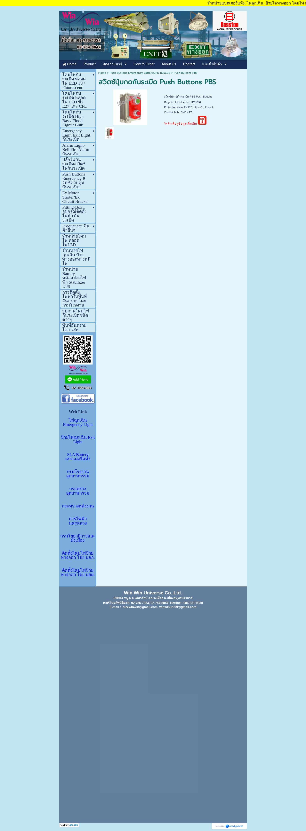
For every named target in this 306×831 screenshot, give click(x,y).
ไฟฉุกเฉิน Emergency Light (78, 422)
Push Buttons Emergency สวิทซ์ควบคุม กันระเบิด (140, 73)
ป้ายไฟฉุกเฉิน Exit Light (78, 439)
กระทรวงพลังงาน (78, 506)
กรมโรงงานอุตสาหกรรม (77, 473)
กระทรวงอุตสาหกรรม (77, 491)
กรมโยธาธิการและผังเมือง (77, 538)
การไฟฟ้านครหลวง (78, 521)
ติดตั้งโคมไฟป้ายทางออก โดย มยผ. (78, 572)
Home (102, 73)
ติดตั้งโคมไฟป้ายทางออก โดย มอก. (78, 555)
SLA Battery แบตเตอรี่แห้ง (77, 456)
